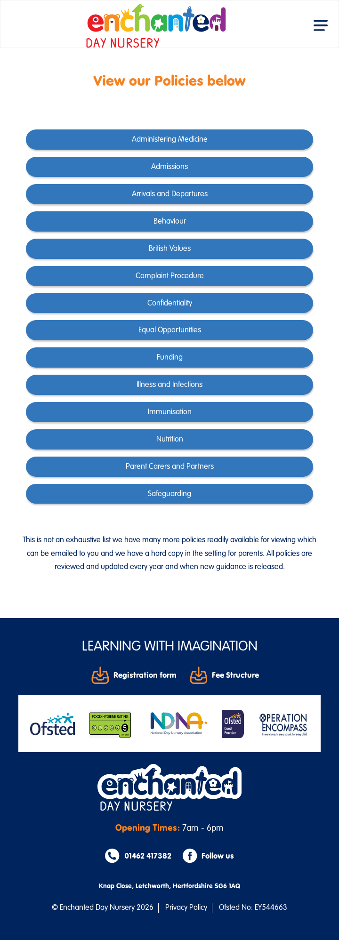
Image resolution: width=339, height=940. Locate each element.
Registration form (134, 675)
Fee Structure (224, 675)
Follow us (208, 856)
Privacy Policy (186, 907)
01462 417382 (138, 856)
